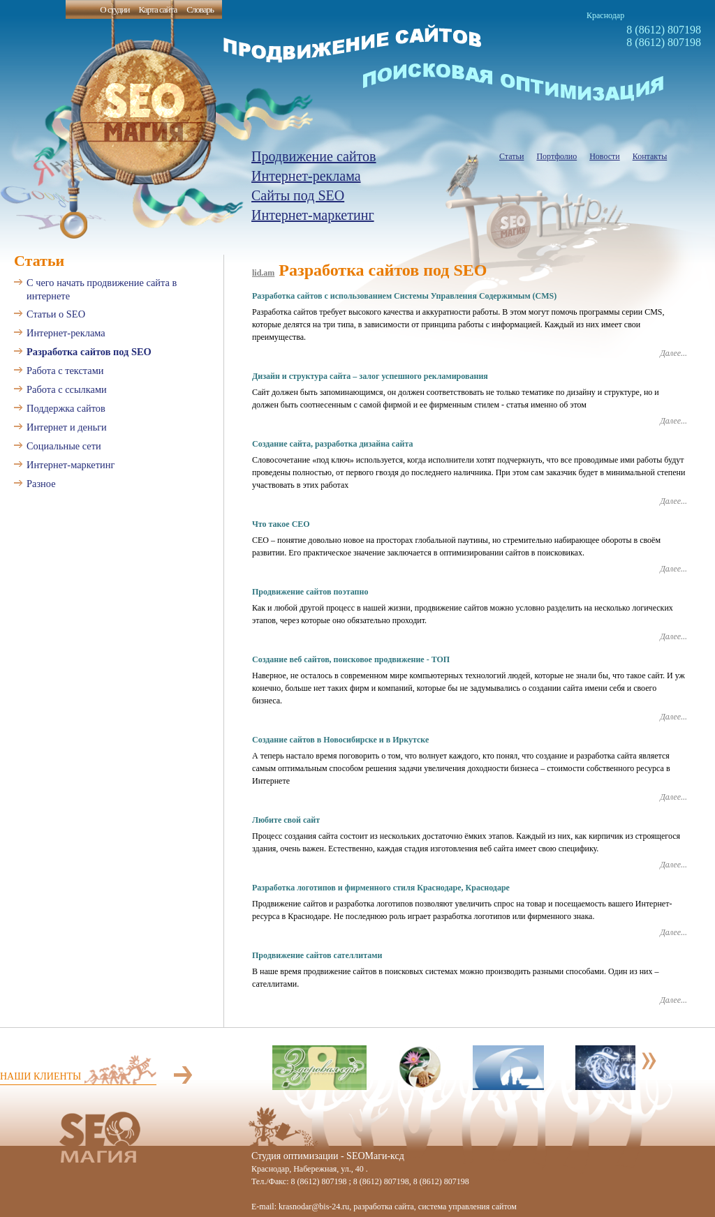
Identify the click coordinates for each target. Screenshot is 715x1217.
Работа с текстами (65, 370)
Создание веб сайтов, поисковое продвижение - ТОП (351, 659)
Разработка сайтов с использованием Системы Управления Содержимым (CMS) (404, 296)
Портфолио (556, 156)
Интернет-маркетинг (312, 215)
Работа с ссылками (67, 389)
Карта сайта (157, 9)
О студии (114, 9)
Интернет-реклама (306, 176)
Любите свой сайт (286, 820)
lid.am (263, 273)
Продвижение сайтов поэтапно (310, 592)
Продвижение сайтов (313, 156)
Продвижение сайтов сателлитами (317, 955)
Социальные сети (64, 445)
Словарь (200, 9)
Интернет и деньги (67, 427)
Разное (41, 483)
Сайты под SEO (297, 195)
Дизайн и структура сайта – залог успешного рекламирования (370, 376)
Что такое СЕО (281, 524)
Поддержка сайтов (66, 408)
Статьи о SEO (56, 314)
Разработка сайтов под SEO (89, 351)
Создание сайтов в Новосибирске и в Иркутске (340, 740)
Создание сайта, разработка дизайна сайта (332, 444)
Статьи (511, 156)
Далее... (673, 353)
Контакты (650, 156)
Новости (604, 156)
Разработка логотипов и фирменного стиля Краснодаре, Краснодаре (381, 888)
